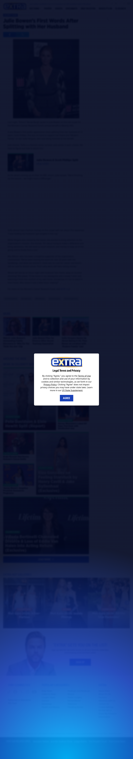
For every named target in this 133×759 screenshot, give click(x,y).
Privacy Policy (50, 384)
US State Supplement (72, 390)
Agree (66, 398)
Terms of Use (84, 375)
